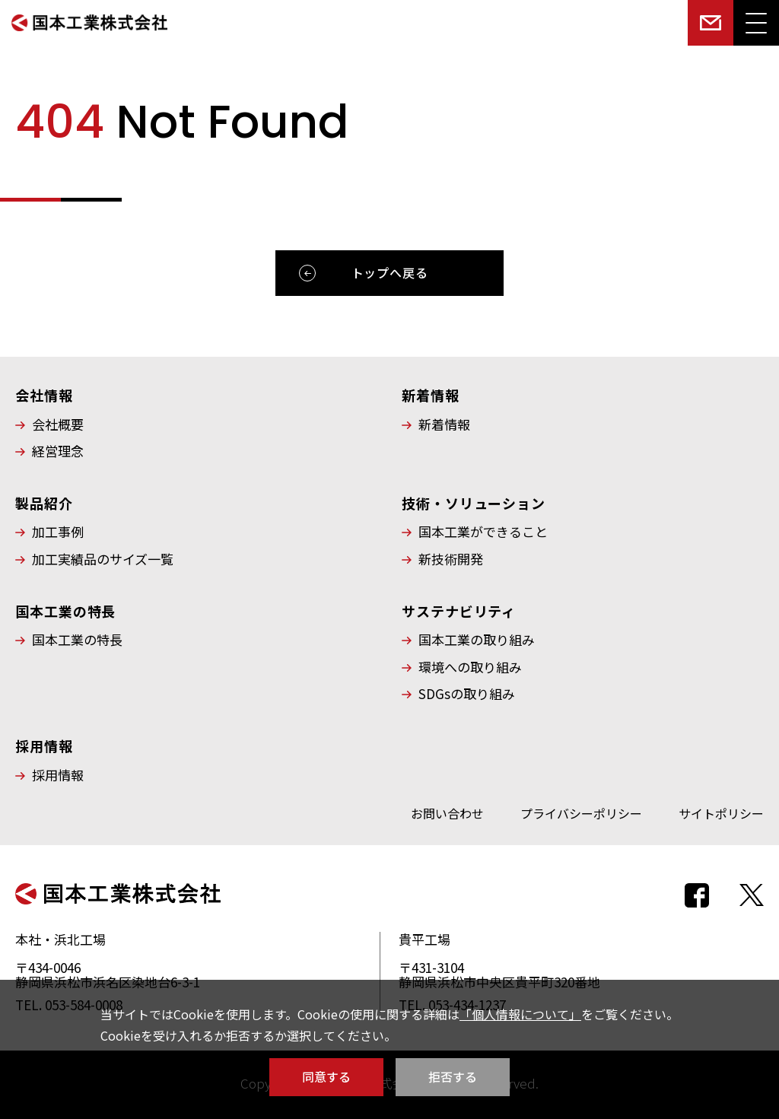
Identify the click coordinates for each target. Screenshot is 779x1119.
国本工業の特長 (77, 639)
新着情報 (444, 424)
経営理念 (58, 451)
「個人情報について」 (520, 1014)
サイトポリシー (721, 813)
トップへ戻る (389, 272)
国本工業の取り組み (476, 639)
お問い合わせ (447, 813)
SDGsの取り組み (466, 693)
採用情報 (58, 775)
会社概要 (58, 424)
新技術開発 (450, 559)
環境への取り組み (470, 667)
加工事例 (58, 531)
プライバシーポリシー (581, 813)
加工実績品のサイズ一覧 (102, 559)
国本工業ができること (483, 531)
